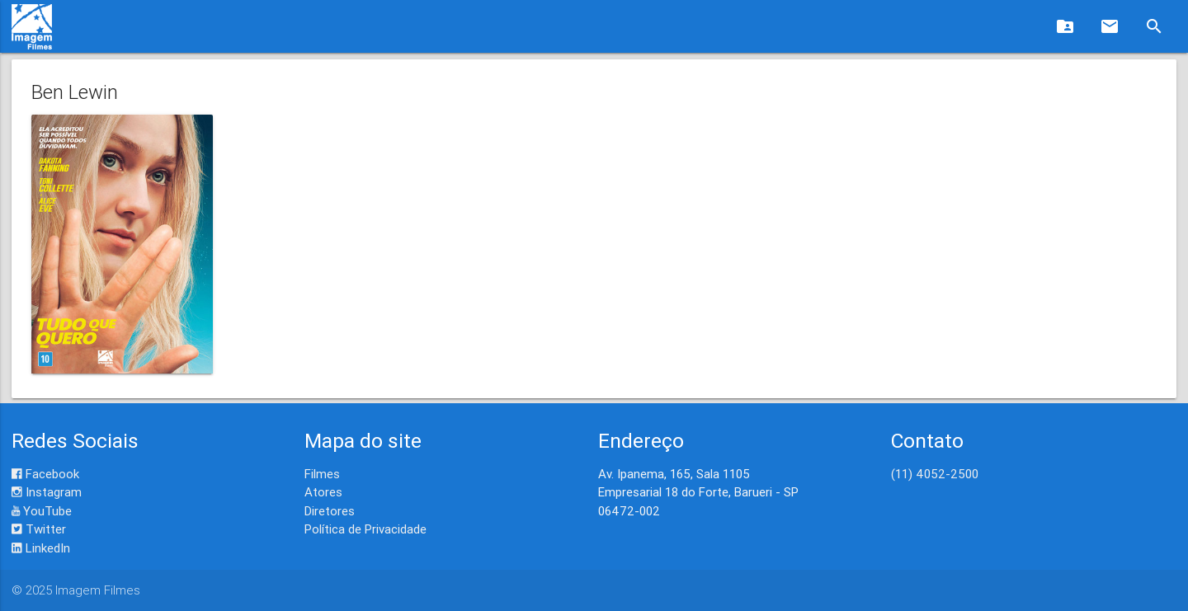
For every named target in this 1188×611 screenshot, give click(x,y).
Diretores (329, 511)
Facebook (45, 474)
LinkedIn (41, 548)
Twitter (39, 529)
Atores (323, 492)
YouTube (42, 511)
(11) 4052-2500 (934, 474)
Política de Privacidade (365, 529)
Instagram (47, 492)
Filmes (322, 474)
